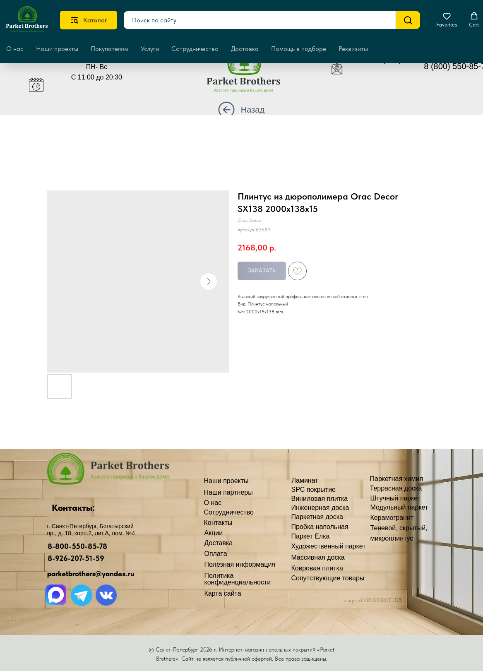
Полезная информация (240, 564)
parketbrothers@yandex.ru (91, 573)
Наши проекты (57, 49)
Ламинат (305, 480)
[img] (250, 73)
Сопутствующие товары (328, 578)
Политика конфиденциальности (237, 579)
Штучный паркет (395, 498)
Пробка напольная (319, 526)
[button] (446, 20)
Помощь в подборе (298, 49)
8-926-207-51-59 (76, 558)
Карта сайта (222, 593)
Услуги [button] (150, 49)
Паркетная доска (317, 516)
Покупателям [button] (109, 49)
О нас (213, 502)
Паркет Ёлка (310, 536)
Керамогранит (392, 517)
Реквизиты (353, 49)
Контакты (218, 522)
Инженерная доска (320, 507)
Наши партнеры (228, 492)
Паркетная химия (396, 478)
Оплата (215, 553)
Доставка (245, 49)
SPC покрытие (313, 489)
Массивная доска (318, 557)
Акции (213, 532)
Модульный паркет (399, 507)
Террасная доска (396, 488)
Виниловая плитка (319, 498)
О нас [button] (15, 49)
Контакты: (73, 507)
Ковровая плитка (317, 568)
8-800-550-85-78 (77, 546)
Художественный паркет (328, 546)
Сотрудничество (195, 49)
